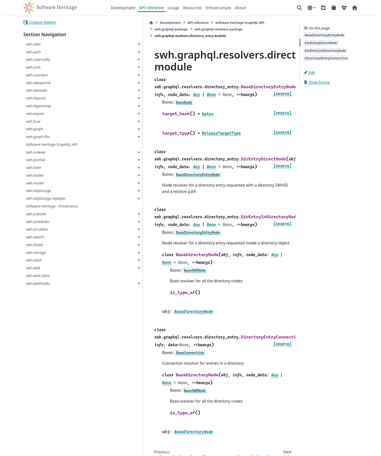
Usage (173, 7)
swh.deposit (35, 98)
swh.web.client (38, 275)
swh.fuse (33, 121)
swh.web (33, 268)
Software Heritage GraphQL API (52, 144)
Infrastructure (218, 7)
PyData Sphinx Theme (325, 444)
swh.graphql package (249, 22)
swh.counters (37, 75)
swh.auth (33, 52)
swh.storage (36, 252)
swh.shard (34, 244)
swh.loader (35, 175)
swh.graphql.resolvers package (141, 29)
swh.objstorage (38, 190)
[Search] (299, 8)
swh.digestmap (38, 105)
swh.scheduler (37, 221)
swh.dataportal (38, 82)
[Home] (113, 22)
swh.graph (34, 129)
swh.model (35, 183)
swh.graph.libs (38, 136)
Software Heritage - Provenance (52, 206)
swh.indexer (36, 152)
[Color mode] (311, 8)
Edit (309, 72)
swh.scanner (36, 214)
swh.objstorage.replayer (45, 198)
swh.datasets (36, 90)
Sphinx (56, 449)
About (240, 7)
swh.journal (35, 159)
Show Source (316, 82)
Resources (192, 7)
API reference (151, 7)
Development (123, 7)
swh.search (35, 237)
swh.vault (33, 260)
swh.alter (33, 44)
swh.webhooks (38, 283)
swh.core (33, 67)
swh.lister (34, 167)
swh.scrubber (37, 229)
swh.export (35, 113)
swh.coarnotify (38, 59)
